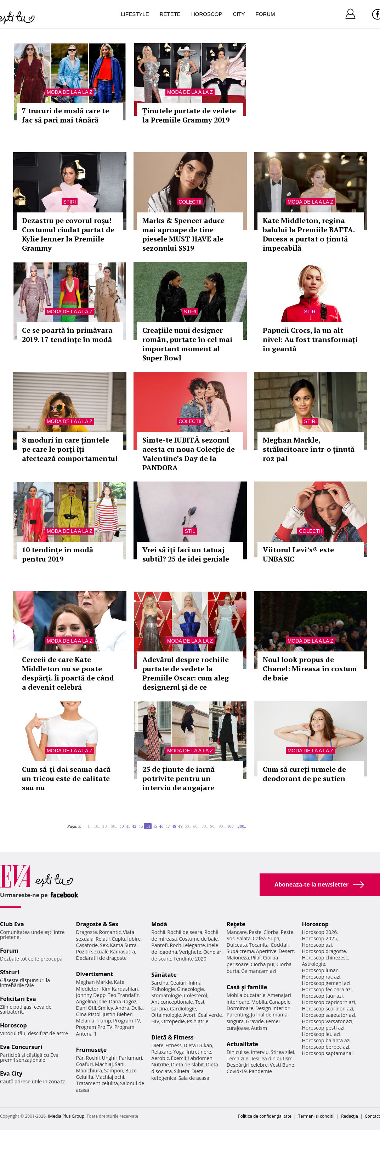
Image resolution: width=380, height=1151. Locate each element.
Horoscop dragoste (324, 951)
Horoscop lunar (320, 970)
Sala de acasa (193, 1078)
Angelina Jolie (91, 1001)
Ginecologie (190, 989)
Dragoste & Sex (97, 924)
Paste (255, 932)
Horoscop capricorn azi (328, 1002)
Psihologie (163, 989)
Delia (137, 1007)
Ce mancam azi (258, 971)
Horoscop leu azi (321, 1034)
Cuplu (118, 938)
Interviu (259, 1052)
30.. (114, 826)
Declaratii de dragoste (101, 958)
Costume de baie (198, 938)
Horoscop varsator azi (327, 1021)
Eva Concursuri (21, 1047)
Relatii (103, 938)
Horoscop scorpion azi (327, 1008)
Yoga (179, 1051)
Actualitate (242, 1044)
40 (121, 826)
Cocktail (280, 944)
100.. (231, 826)
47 (167, 826)
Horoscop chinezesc (325, 957)
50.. (188, 826)
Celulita (84, 1076)
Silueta (181, 1071)
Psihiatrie (198, 1021)
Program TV (126, 1020)
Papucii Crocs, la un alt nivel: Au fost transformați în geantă (310, 339)
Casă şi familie (247, 987)
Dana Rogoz (122, 1001)
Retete (170, 14)
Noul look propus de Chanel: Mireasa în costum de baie (310, 669)
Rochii (93, 1057)
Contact (372, 1116)
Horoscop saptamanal (327, 1053)
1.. (89, 826)
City (239, 14)
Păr (80, 1057)
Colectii (190, 202)
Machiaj (104, 1064)
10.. (97, 826)
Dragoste (86, 932)
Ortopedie (173, 1021)
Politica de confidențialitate (264, 1116)
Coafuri (84, 1064)
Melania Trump (93, 1020)
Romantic (110, 932)
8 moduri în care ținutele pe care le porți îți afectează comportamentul (70, 449)
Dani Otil (86, 1007)
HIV (155, 1021)
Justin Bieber (117, 1014)
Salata (244, 938)
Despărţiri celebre (247, 1064)
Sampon (113, 1070)
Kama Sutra (123, 945)
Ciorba (271, 932)
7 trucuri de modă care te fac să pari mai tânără (65, 115)
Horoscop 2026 (319, 932)
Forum (265, 14)
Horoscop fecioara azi (327, 989)
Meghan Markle (94, 982)
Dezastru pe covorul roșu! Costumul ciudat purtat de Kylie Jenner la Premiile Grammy (68, 234)
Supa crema (240, 951)
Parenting (238, 1014)
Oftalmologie (166, 1015)
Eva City (11, 1073)
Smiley (105, 1007)
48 (174, 826)
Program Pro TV (94, 1027)
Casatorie (87, 945)
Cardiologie (183, 1008)
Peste (287, 932)
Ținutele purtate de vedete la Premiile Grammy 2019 (189, 115)
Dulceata (237, 944)
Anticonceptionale (172, 1001)
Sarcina (159, 982)
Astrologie (313, 964)
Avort (189, 1015)
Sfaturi (9, 972)
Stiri (69, 202)
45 (155, 826)
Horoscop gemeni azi (326, 983)
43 (140, 826)
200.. (242, 826)
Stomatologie (166, 995)
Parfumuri (130, 1057)
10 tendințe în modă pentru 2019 (57, 554)
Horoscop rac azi (321, 976)
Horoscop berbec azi (325, 1046)
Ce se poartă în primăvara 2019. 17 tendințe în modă (67, 334)
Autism (259, 1028)
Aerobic (160, 1058)
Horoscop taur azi (322, 995)
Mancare (237, 932)
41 (128, 826)
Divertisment (94, 974)
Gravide (255, 1021)
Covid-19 (237, 1071)
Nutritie (160, 1064)
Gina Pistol (88, 1014)
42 (134, 826)
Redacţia (349, 1116)
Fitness (173, 1045)
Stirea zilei (282, 1052)
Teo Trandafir (123, 995)
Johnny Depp (91, 995)
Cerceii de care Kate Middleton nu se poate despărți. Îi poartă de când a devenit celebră (68, 673)
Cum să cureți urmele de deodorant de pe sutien (304, 773)
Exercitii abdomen (191, 1058)
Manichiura (89, 1070)
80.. (213, 826)
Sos (231, 938)
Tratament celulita (97, 1083)
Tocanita (259, 944)
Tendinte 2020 (189, 958)
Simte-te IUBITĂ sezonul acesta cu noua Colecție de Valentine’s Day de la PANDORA (188, 453)
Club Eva (12, 924)
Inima (195, 982)
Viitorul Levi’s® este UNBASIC (298, 554)
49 (180, 826)
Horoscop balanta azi (326, 1040)
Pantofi (159, 945)
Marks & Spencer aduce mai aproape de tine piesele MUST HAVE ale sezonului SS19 (183, 234)
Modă (159, 924)
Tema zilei (238, 1058)
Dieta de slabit (187, 1064)
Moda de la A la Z (69, 92)
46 (161, 826)
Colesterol (195, 995)
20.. (105, 826)
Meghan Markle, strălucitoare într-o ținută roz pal (309, 449)
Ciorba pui (262, 964)
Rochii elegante (187, 945)
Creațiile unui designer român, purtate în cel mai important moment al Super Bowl (187, 344)
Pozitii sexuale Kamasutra (105, 951)
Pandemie (260, 1071)
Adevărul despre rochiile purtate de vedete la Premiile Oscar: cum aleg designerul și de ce (185, 673)
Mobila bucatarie (246, 995)
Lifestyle (135, 14)
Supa (273, 938)
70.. (205, 826)
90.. (222, 826)
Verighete (190, 951)
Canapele (280, 1001)
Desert (286, 951)
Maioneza (238, 957)
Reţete (236, 924)
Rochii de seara (184, 932)
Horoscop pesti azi (323, 1027)
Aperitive (266, 951)
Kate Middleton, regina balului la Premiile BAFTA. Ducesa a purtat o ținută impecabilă (309, 234)
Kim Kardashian (120, 988)
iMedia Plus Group (66, 1116)
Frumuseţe (91, 1050)
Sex (104, 945)
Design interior (272, 1008)
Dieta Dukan (198, 1045)
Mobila (259, 1001)
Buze (130, 1070)
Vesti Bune (282, 1064)
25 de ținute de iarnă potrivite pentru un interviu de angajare (178, 778)
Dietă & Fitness (172, 1037)
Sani (120, 1064)
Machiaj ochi (109, 1076)
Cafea (259, 938)
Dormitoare (240, 1008)
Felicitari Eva (18, 999)
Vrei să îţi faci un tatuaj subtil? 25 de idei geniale (185, 554)
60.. (196, 826)
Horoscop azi (317, 944)
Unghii (109, 1057)
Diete (157, 1045)
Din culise (238, 1052)
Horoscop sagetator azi (328, 1015)
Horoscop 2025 (319, 938)
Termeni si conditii (316, 1116)
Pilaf (256, 957)
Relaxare (161, 1051)
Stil (190, 531)
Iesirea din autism (272, 1058)
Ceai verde (210, 1015)
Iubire (134, 938)
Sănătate (164, 975)
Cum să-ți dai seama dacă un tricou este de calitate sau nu (66, 778)
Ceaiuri (178, 982)
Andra (122, 1007)
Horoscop (206, 14)
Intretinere (199, 1051)
